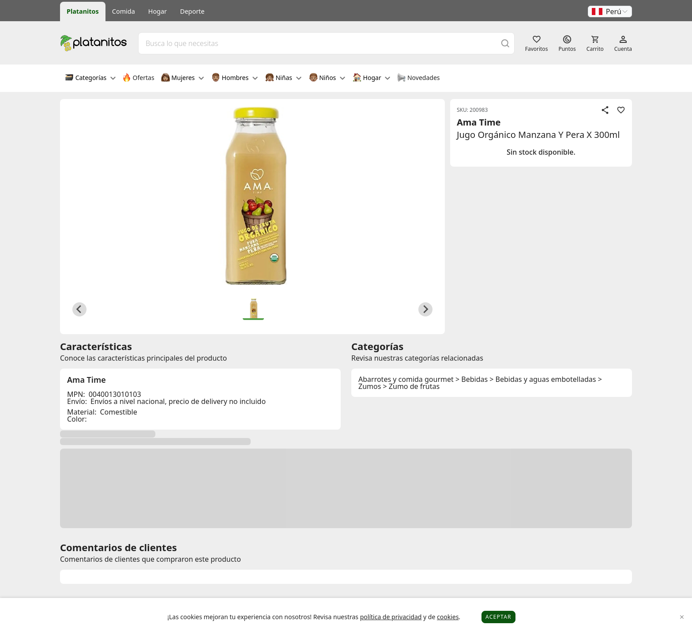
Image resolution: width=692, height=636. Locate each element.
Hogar (157, 11)
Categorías (90, 78)
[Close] (682, 617)
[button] (610, 11)
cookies (448, 617)
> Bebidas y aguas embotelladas (542, 379)
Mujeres (182, 78)
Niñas (283, 78)
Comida (123, 11)
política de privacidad (391, 617)
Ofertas (138, 78)
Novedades (418, 78)
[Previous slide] (79, 309)
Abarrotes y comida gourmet (406, 379)
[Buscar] (505, 43)
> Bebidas (471, 379)
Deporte (192, 11)
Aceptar (498, 617)
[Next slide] (425, 309)
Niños (327, 78)
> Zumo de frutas (411, 386)
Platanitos (83, 11)
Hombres (234, 78)
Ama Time (478, 122)
